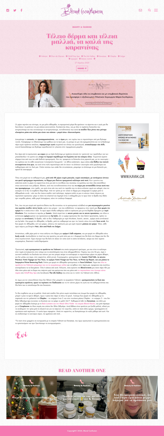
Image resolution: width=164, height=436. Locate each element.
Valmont (43, 56)
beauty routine (85, 59)
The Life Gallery (88, 56)
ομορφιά (73, 59)
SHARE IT (82, 68)
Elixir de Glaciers (56, 56)
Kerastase (101, 56)
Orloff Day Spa (73, 56)
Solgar (121, 56)
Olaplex (112, 56)
